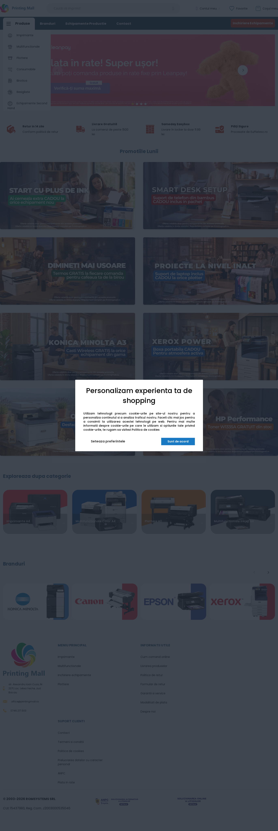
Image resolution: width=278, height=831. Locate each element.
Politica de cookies (146, 430)
